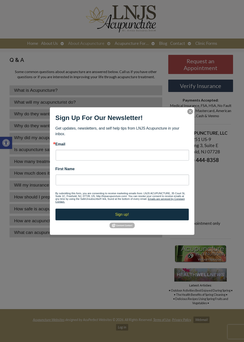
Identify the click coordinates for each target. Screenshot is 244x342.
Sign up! (122, 214)
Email (60, 144)
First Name (65, 169)
